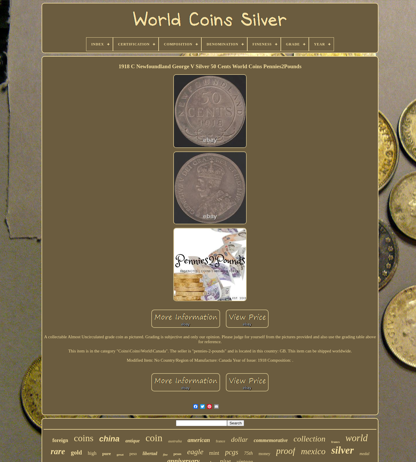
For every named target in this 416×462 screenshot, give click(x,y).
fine (165, 454)
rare (58, 451)
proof (285, 451)
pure (106, 453)
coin (154, 438)
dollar (239, 439)
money (264, 453)
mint (214, 453)
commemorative (271, 440)
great (120, 454)
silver (342, 450)
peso (133, 454)
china (109, 439)
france (220, 441)
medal (364, 454)
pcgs (231, 452)
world (357, 438)
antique (132, 440)
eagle (195, 452)
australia (175, 441)
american (198, 440)
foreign (60, 440)
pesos (177, 454)
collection (309, 438)
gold (76, 452)
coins (84, 438)
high (92, 453)
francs (335, 441)
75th (248, 453)
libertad (150, 453)
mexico (313, 451)
